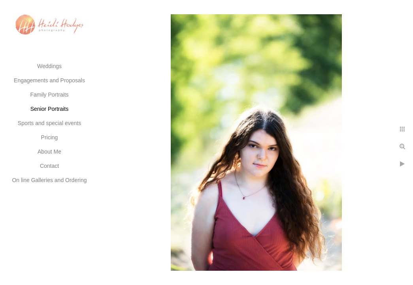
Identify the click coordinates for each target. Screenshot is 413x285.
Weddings (49, 66)
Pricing (49, 137)
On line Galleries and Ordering (49, 180)
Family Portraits (49, 94)
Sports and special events (49, 123)
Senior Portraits (49, 109)
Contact (49, 166)
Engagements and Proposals (49, 80)
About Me (49, 151)
